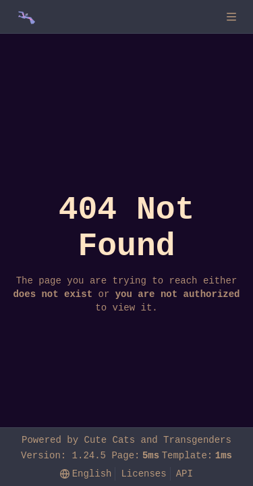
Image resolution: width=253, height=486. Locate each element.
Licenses (143, 473)
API (184, 473)
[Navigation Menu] (232, 16)
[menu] (85, 474)
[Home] (26, 17)
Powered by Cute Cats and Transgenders (126, 439)
